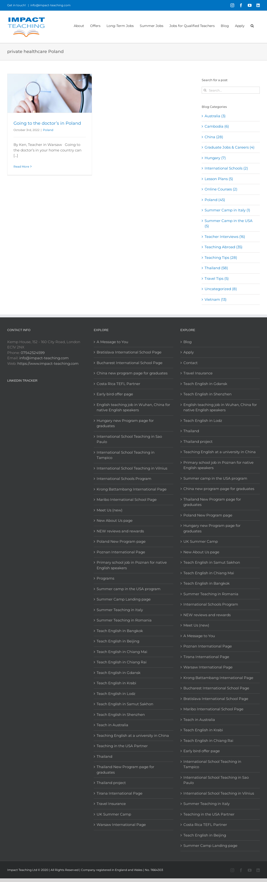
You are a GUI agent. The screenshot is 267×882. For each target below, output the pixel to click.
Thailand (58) (216, 268)
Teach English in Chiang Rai (122, 662)
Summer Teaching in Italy (120, 610)
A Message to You (112, 342)
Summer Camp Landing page (124, 599)
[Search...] (231, 90)
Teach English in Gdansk (118, 672)
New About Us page (115, 520)
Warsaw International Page (121, 824)
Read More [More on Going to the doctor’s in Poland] (21, 166)
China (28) (214, 137)
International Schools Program (124, 478)
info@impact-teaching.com (50, 5)
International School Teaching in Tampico (125, 455)
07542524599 (33, 352)
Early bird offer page (115, 394)
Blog (187, 342)
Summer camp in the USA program (128, 589)
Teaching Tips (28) (221, 257)
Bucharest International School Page (129, 362)
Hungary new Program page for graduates (125, 423)
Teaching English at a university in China (133, 735)
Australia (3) (215, 116)
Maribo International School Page (127, 499)
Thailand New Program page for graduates (125, 769)
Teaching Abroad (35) (223, 247)
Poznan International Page (121, 552)
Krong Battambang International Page (132, 489)
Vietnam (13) (216, 299)
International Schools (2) (226, 168)
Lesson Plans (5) (219, 178)
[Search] (205, 90)
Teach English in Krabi (116, 683)
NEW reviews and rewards (120, 531)
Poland (48, 130)
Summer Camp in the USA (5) (229, 223)
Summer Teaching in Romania (124, 620)
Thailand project (111, 782)
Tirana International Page (119, 793)
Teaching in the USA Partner (122, 746)
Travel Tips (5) (217, 278)
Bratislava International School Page (129, 352)
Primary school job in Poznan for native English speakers (132, 565)
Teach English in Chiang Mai (122, 651)
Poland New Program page (121, 541)
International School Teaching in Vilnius (132, 468)
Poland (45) (215, 199)
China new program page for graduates (132, 373)
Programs (105, 578)
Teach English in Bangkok (120, 630)
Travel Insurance (111, 803)
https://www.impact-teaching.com (48, 363)
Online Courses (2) (221, 189)
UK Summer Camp (114, 814)
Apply (188, 352)
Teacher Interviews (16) (225, 236)
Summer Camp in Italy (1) (227, 210)
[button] (252, 25)
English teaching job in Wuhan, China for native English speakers (133, 407)
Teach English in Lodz (116, 693)
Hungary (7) (215, 158)
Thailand (104, 756)
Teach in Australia (112, 725)
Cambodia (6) (217, 126)
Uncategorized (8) (221, 289)
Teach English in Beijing (118, 641)
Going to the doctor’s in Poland (47, 123)
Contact (190, 362)
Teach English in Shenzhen (121, 714)
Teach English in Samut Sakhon (125, 704)
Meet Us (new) (109, 510)
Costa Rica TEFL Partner (118, 383)
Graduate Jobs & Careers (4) (229, 147)
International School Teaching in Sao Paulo (129, 439)
